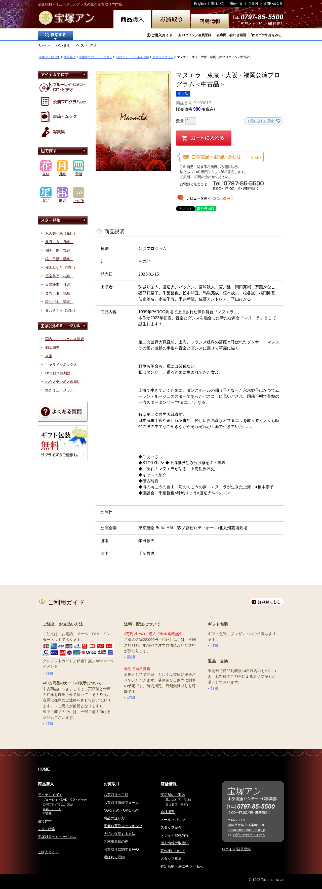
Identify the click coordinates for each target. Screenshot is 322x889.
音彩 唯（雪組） (59, 293)
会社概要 (167, 812)
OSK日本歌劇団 (57, 373)
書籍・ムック (52, 809)
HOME (44, 769)
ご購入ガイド (161, 35)
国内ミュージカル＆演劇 (132, 57)
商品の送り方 (114, 818)
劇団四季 (52, 347)
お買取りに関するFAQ (121, 849)
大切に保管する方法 (119, 834)
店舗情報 (168, 784)
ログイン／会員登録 (196, 35)
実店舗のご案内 (172, 795)
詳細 (50, 673)
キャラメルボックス (61, 365)
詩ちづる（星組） (59, 302)
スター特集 (46, 829)
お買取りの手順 (116, 795)
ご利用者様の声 (116, 841)
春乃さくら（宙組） (61, 310)
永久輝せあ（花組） (61, 233)
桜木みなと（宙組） (61, 267)
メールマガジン (172, 820)
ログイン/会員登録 (236, 849)
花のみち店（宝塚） (179, 800)
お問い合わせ (272, 3)
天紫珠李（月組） (59, 285)
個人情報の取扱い (174, 843)
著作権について (172, 851)
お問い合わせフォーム (249, 835)
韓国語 (253, 3)
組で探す (45, 821)
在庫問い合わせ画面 (231, 35)
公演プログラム (163, 57)
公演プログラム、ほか (58, 804)
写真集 (47, 813)
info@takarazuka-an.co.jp (246, 830)
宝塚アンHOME (49, 57)
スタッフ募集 (171, 859)
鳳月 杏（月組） (59, 242)
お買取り (112, 784)
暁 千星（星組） (59, 259)
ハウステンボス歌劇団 (62, 382)
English (200, 3)
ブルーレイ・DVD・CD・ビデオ (65, 800)
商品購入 (70, 57)
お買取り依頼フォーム (121, 803)
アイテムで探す (50, 795)
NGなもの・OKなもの (121, 810)
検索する (55, 36)
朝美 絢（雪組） (59, 250)
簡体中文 (236, 3)
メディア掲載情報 (174, 835)
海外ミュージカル (59, 390)
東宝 (48, 356)
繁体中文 (218, 3)
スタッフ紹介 (171, 827)
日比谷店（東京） (178, 804)
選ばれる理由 (114, 857)
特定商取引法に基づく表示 (181, 866)
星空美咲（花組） (59, 276)
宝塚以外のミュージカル (95, 57)
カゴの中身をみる (268, 35)
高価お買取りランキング (123, 826)
